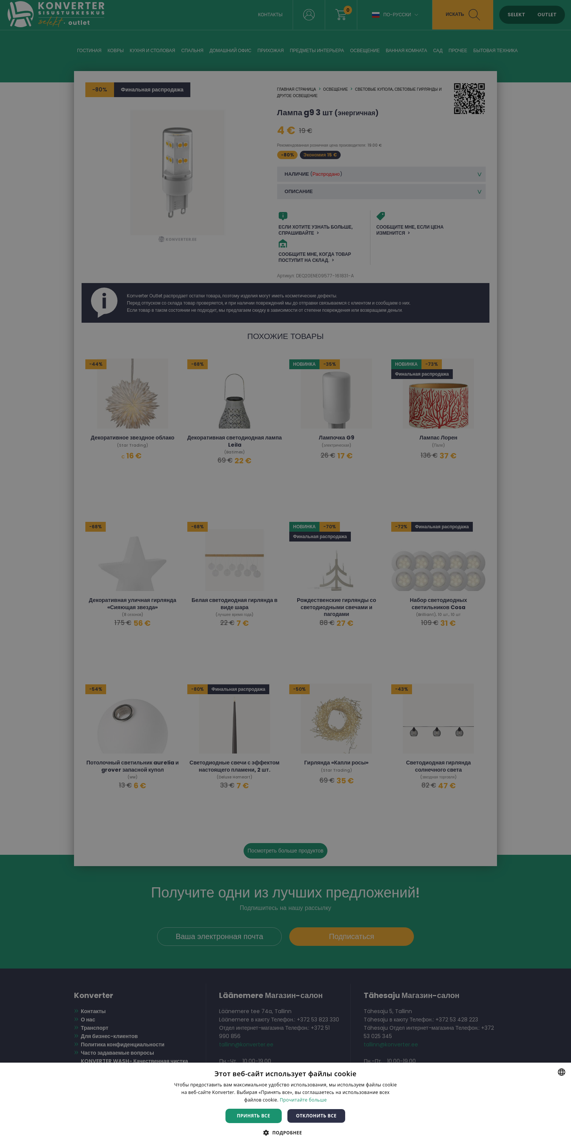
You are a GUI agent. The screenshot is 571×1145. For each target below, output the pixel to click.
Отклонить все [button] (316, 1116)
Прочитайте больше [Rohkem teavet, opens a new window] (303, 1100)
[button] (285, 1132)
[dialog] (285, 572)
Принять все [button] (253, 1116)
